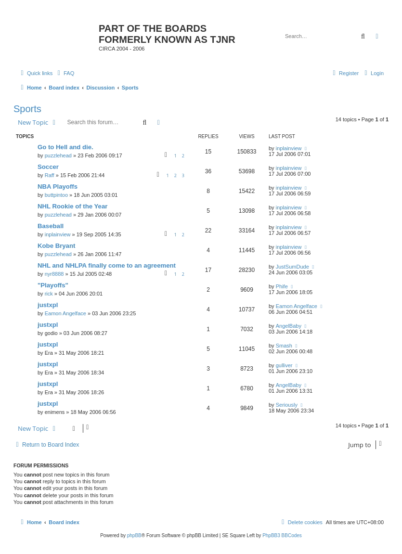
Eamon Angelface (65, 313)
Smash (284, 345)
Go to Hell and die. (65, 147)
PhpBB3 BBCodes (282, 535)
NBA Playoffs (58, 186)
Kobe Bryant (56, 245)
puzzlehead (58, 155)
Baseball (51, 226)
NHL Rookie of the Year (72, 206)
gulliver (284, 365)
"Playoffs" (53, 285)
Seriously (287, 405)
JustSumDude (292, 267)
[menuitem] (64, 73)
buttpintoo (56, 195)
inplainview (289, 148)
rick (49, 293)
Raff (49, 175)
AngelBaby (288, 326)
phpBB (134, 535)
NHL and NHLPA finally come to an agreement (107, 265)
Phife (282, 286)
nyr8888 (54, 274)
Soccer (48, 166)
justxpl (48, 305)
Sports (27, 108)
